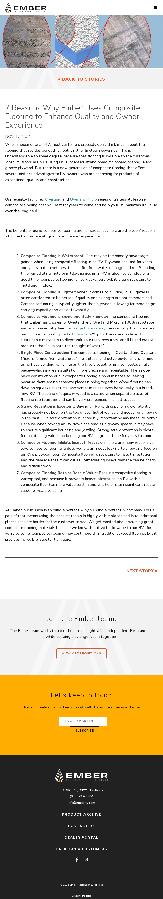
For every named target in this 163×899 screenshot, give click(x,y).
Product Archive (81, 814)
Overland (53, 199)
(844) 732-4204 (81, 796)
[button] (155, 7)
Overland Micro (83, 199)
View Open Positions (81, 654)
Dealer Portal (81, 837)
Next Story (140, 571)
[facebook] (77, 860)
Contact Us (81, 826)
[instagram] (86, 860)
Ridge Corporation (88, 328)
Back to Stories (83, 79)
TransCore (83, 334)
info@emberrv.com (81, 803)
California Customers (81, 849)
